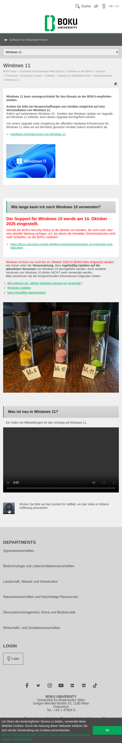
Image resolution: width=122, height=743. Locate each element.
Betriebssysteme (103, 75)
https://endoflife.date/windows (26, 292)
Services (100, 71)
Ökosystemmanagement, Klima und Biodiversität (39, 612)
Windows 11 (12, 79)
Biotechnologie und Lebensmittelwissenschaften (38, 566)
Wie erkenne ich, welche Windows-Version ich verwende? (44, 283)
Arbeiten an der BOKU (79, 71)
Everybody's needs (31, 75)
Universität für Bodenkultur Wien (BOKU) (42, 71)
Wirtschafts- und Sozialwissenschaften (31, 628)
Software (50, 75)
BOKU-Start (9, 71)
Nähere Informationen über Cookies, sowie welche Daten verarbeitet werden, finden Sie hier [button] (46, 737)
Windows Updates (19, 287)
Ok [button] (107, 730)
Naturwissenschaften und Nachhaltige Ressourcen (40, 597)
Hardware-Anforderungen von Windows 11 (38, 134)
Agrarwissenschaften (18, 551)
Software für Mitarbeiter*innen (28, 39)
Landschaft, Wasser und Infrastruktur (30, 581)
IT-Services (11, 75)
